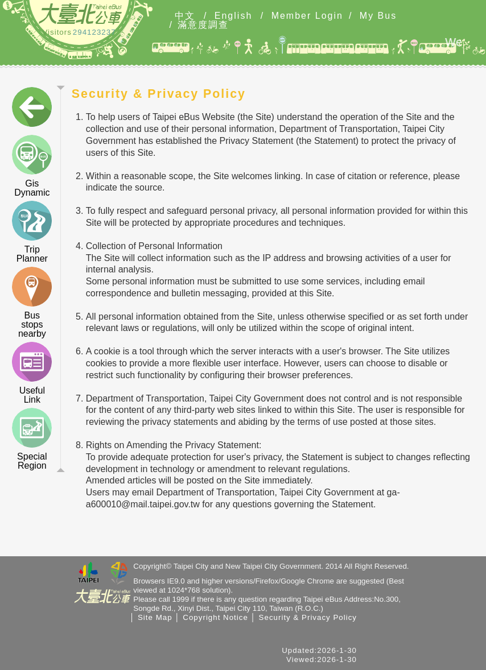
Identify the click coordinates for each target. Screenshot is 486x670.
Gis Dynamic (32, 166)
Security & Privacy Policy (308, 617)
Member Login (307, 15)
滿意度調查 (203, 25)
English (233, 15)
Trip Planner (32, 232)
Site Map (155, 617)
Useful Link (32, 373)
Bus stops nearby (32, 302)
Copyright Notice (215, 617)
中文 (185, 15)
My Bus (378, 15)
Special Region (32, 439)
